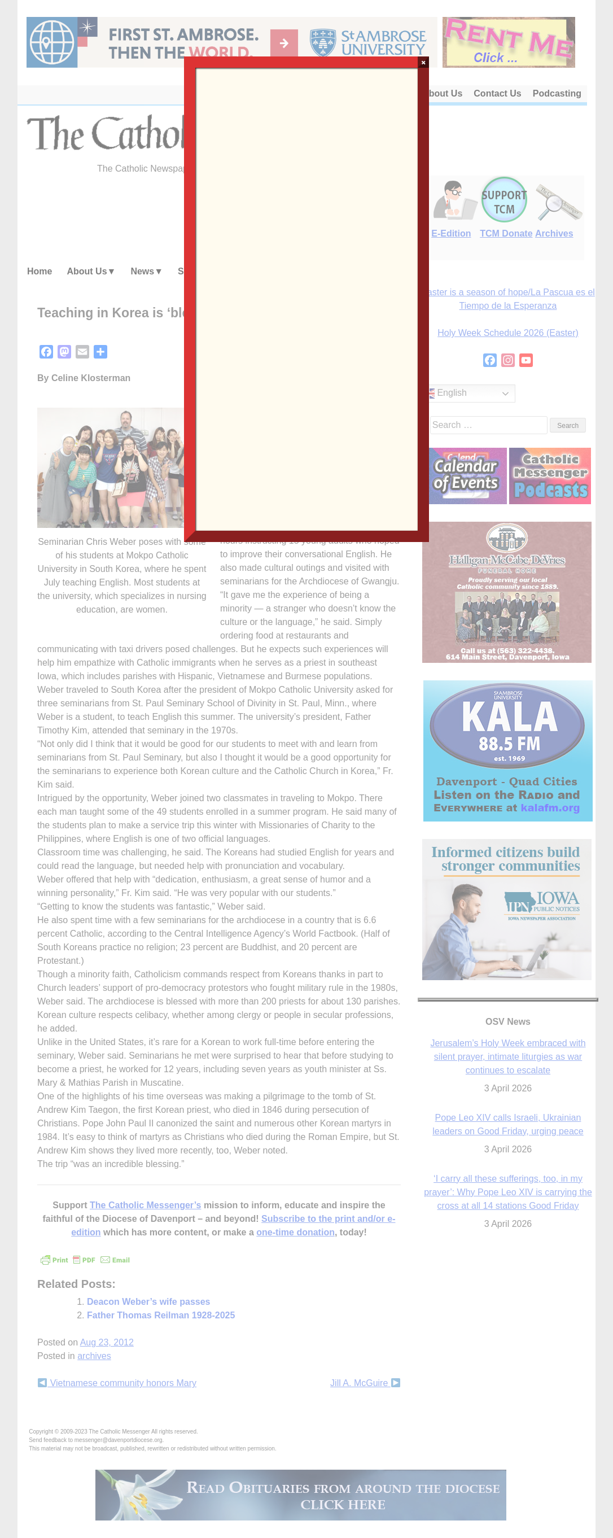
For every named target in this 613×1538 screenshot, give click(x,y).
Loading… (306, 298)
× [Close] (423, 62)
